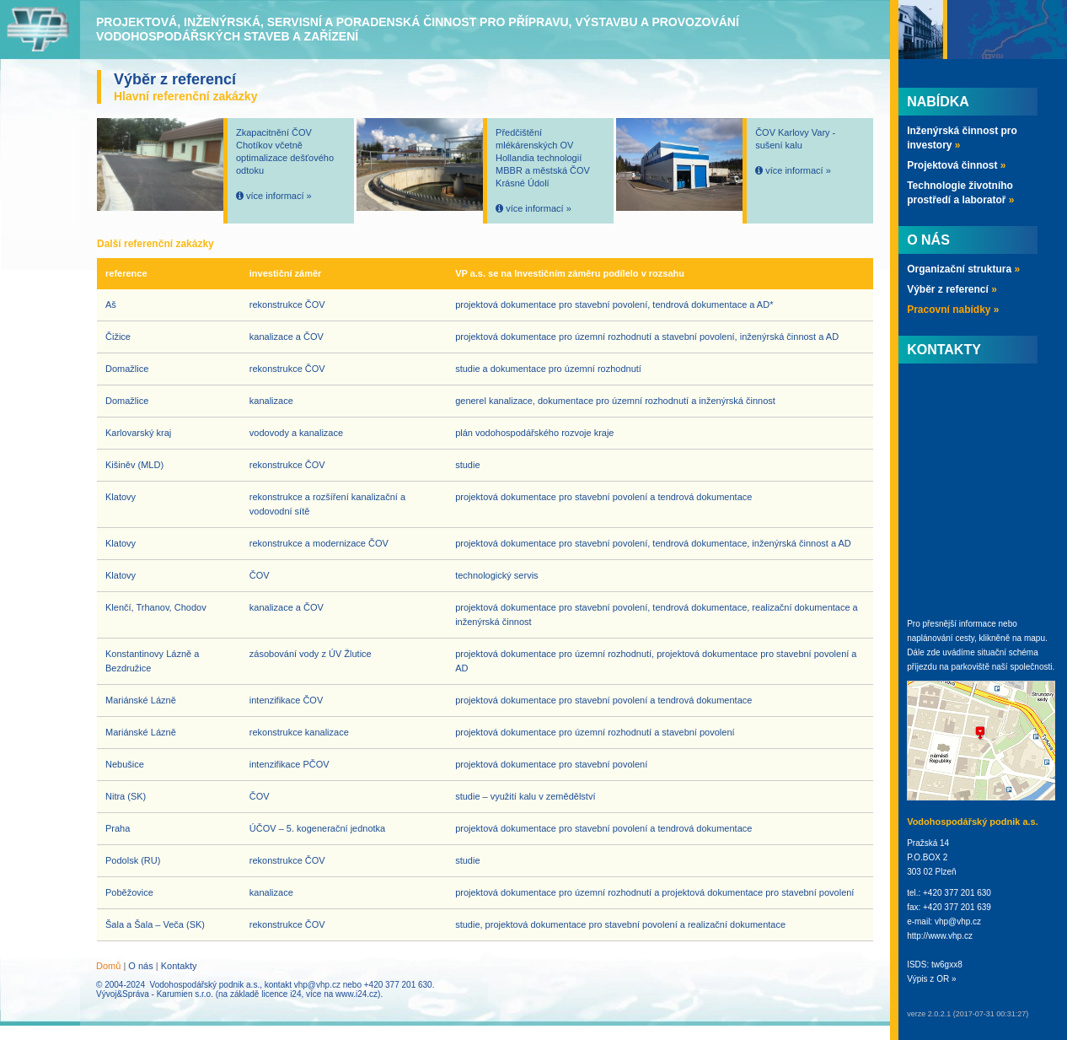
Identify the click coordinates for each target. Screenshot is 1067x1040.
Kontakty (179, 966)
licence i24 (281, 994)
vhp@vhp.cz (317, 984)
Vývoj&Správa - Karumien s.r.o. (154, 994)
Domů (108, 966)
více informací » (279, 196)
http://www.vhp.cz (940, 935)
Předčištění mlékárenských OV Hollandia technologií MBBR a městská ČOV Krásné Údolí (543, 157)
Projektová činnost (956, 165)
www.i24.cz (356, 994)
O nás (140, 966)
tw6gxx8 (946, 964)
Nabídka (938, 101)
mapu (1034, 638)
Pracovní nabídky (953, 309)
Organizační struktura (963, 269)
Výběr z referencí (952, 289)
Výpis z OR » (931, 978)
